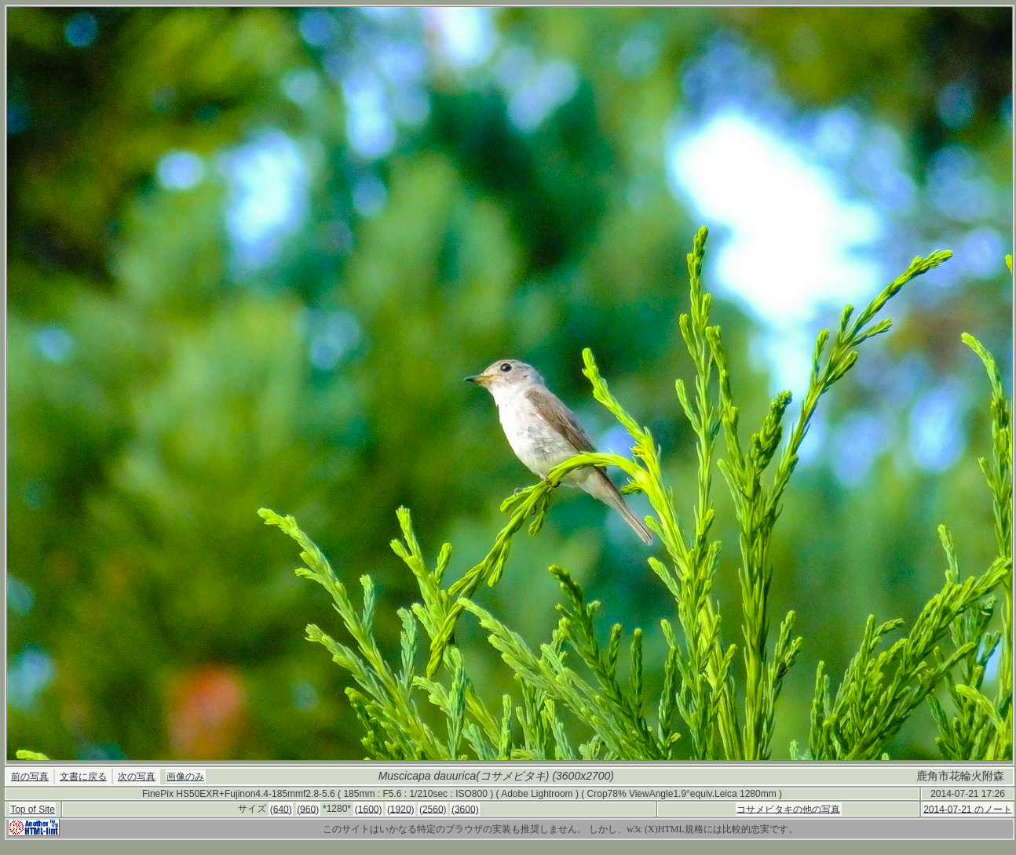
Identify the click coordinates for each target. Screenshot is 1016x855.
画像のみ (185, 776)
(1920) (401, 808)
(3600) (465, 808)
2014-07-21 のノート (967, 808)
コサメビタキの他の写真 (788, 808)
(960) (308, 808)
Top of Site (32, 809)
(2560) (433, 808)
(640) (281, 808)
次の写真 (136, 776)
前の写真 (30, 776)
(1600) (368, 808)
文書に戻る (83, 776)
